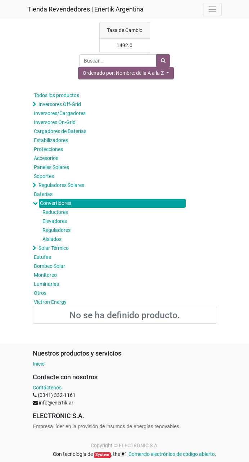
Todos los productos (56, 95)
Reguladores (56, 230)
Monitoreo (45, 275)
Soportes (44, 176)
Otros (40, 293)
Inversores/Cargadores (60, 113)
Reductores (55, 212)
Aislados (52, 239)
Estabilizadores (51, 140)
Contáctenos (47, 387)
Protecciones (48, 149)
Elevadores (54, 221)
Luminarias (46, 284)
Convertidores (55, 203)
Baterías (43, 194)
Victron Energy (50, 302)
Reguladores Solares (61, 185)
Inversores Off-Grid (60, 104)
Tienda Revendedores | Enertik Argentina (85, 9)
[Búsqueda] (163, 60)
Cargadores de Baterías (60, 131)
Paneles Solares (51, 167)
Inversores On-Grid (55, 122)
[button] (126, 73)
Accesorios (46, 158)
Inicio (39, 364)
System (102, 454)
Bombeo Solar (49, 266)
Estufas (42, 257)
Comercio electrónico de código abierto (171, 454)
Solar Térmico (54, 248)
